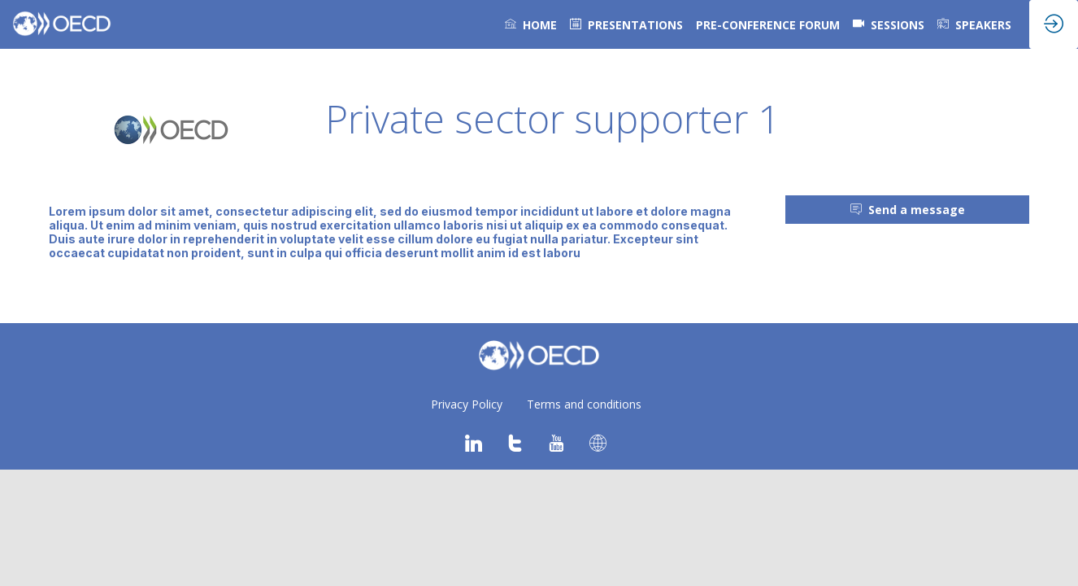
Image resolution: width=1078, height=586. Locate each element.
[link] (531, 24)
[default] (626, 24)
